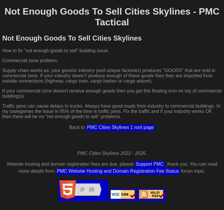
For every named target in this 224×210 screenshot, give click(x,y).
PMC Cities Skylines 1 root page (120, 127)
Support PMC (150, 164)
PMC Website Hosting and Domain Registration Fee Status (118, 171)
